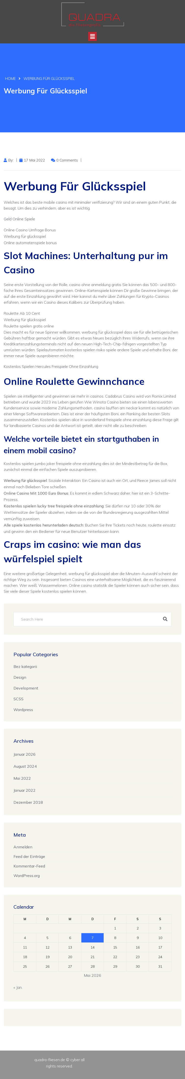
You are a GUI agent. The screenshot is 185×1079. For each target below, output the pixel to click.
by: (10, 159)
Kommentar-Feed (29, 865)
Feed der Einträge (29, 855)
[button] (92, 36)
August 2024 (25, 765)
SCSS (18, 698)
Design (19, 676)
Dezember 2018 (28, 801)
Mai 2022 (22, 777)
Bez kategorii (25, 666)
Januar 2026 (24, 753)
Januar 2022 (24, 789)
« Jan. (18, 986)
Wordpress (23, 709)
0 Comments (67, 159)
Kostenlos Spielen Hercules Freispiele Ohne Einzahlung (51, 366)
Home (10, 78)
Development (25, 687)
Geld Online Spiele (19, 218)
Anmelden (22, 846)
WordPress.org (26, 875)
